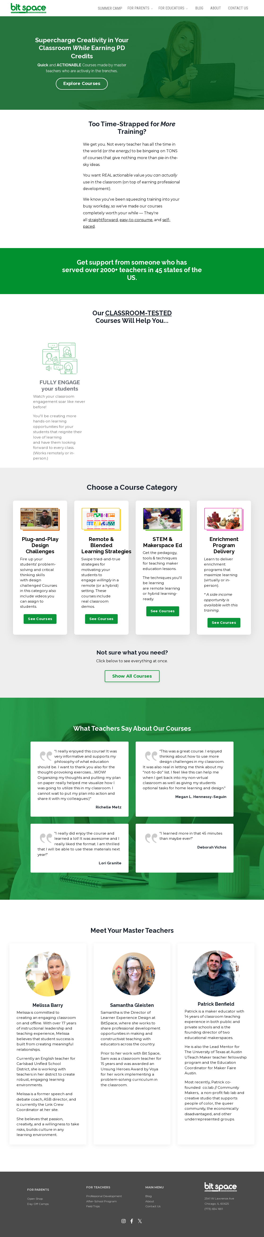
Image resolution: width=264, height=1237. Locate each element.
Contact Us (238, 8)
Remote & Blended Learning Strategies (106, 545)
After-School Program (101, 1201)
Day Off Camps (38, 1204)
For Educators (171, 8)
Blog (199, 8)
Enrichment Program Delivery (223, 545)
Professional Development (104, 1196)
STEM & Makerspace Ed (162, 542)
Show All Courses (132, 676)
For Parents (138, 8)
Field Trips (93, 1206)
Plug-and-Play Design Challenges (40, 545)
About (215, 8)
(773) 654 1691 (213, 1209)
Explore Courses (81, 83)
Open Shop (35, 1198)
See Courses (40, 619)
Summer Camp (110, 8)
